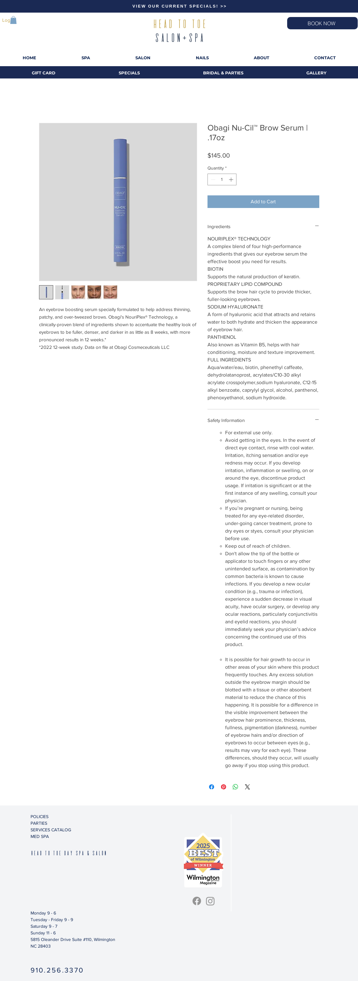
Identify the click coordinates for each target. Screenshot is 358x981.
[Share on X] (247, 787)
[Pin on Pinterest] (223, 787)
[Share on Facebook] (211, 787)
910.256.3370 (57, 970)
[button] (13, 20)
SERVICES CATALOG (51, 829)
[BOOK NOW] (322, 23)
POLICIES (39, 816)
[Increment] (232, 179)
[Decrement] (212, 179)
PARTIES (39, 823)
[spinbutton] (222, 179)
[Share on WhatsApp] (235, 787)
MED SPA (40, 836)
